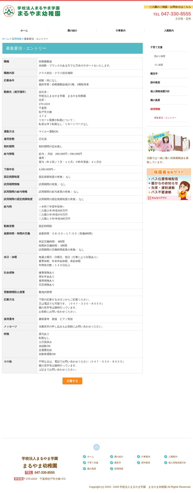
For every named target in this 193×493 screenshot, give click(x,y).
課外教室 (155, 82)
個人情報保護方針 (160, 91)
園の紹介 (72, 30)
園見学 (154, 73)
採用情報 (155, 109)
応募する (72, 381)
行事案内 (120, 30)
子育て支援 (156, 47)
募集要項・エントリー (165, 118)
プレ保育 (158, 65)
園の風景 (155, 100)
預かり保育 (159, 56)
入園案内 (169, 30)
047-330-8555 (176, 14)
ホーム (24, 30)
